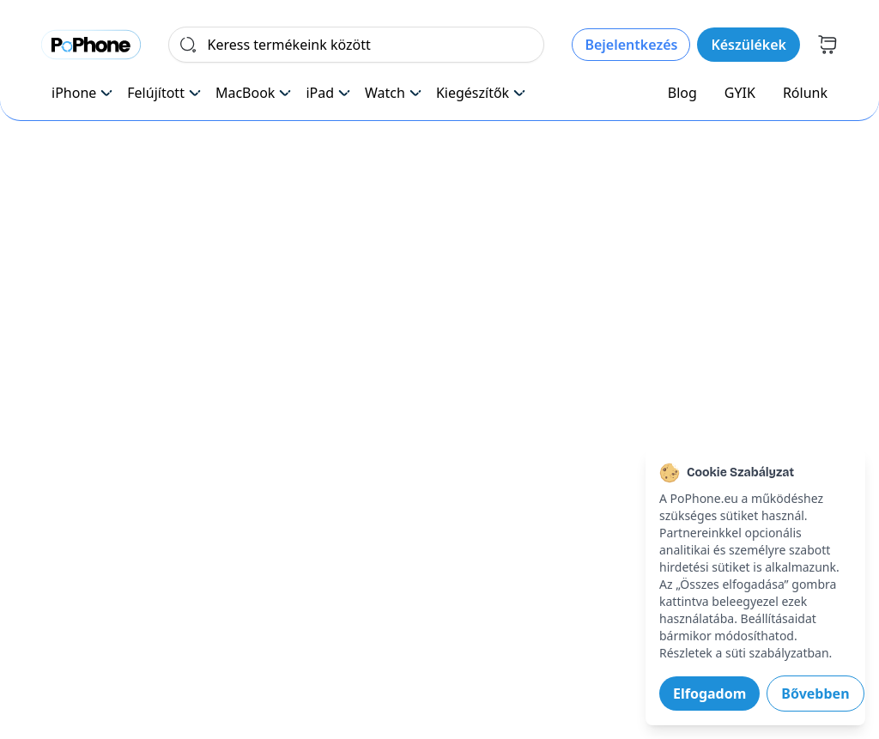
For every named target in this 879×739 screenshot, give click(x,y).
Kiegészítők (481, 92)
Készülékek (748, 44)
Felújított (164, 92)
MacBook (253, 92)
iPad (328, 92)
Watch (393, 92)
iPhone (82, 92)
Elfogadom (709, 693)
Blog (682, 92)
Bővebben (815, 693)
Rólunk (805, 92)
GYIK (739, 92)
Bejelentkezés (631, 44)
